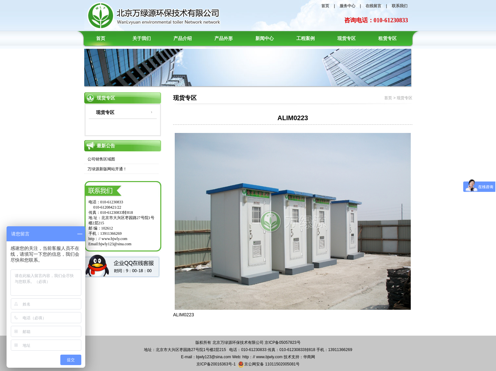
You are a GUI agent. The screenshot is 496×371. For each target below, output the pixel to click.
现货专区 (346, 38)
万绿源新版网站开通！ (107, 169)
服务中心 (347, 6)
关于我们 (141, 38)
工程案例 (305, 38)
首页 (325, 6)
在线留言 (373, 6)
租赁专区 (387, 38)
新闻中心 (264, 38)
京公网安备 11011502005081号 (269, 364)
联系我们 (399, 6)
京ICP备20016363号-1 (216, 364)
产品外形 (223, 38)
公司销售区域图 (101, 159)
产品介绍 (182, 38)
